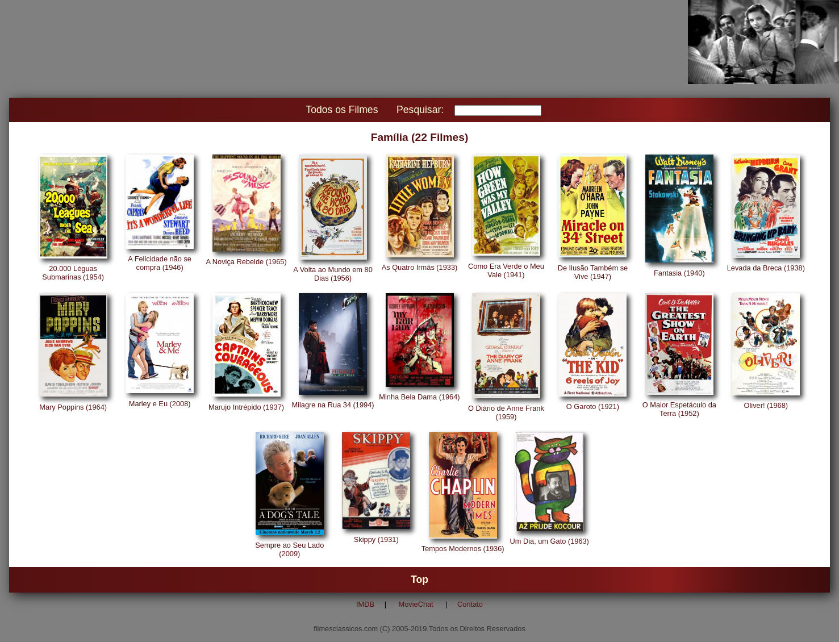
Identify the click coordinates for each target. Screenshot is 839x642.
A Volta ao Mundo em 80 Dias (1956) (332, 273)
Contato (470, 604)
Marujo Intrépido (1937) (246, 407)
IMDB (365, 604)
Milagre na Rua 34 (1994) (332, 405)
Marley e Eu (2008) (160, 403)
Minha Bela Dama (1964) (419, 397)
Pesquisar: (420, 109)
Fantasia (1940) (679, 273)
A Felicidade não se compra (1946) (159, 263)
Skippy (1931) (376, 539)
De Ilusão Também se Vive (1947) (593, 272)
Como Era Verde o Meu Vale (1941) (506, 270)
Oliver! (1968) (766, 405)
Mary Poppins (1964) (73, 407)
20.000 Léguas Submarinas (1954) (73, 272)
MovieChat (416, 604)
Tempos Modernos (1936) (462, 548)
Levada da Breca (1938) (766, 268)
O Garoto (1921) (592, 406)
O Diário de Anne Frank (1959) (506, 412)
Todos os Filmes (342, 109)
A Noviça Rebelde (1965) (246, 261)
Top (419, 579)
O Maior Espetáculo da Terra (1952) (679, 409)
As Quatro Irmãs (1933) (420, 267)
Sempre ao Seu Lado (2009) (289, 549)
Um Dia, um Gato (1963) (549, 541)
